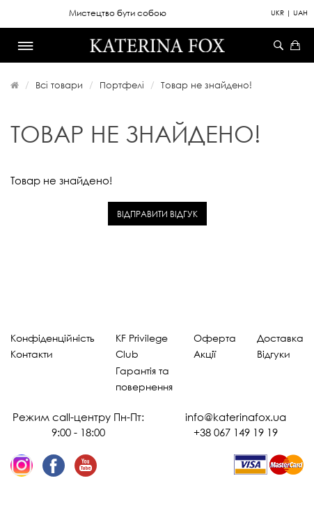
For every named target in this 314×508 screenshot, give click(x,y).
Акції (205, 354)
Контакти (31, 354)
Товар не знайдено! (206, 84)
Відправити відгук (157, 214)
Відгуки (273, 354)
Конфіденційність (52, 338)
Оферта (215, 338)
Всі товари (59, 84)
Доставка (280, 338)
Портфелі (122, 84)
